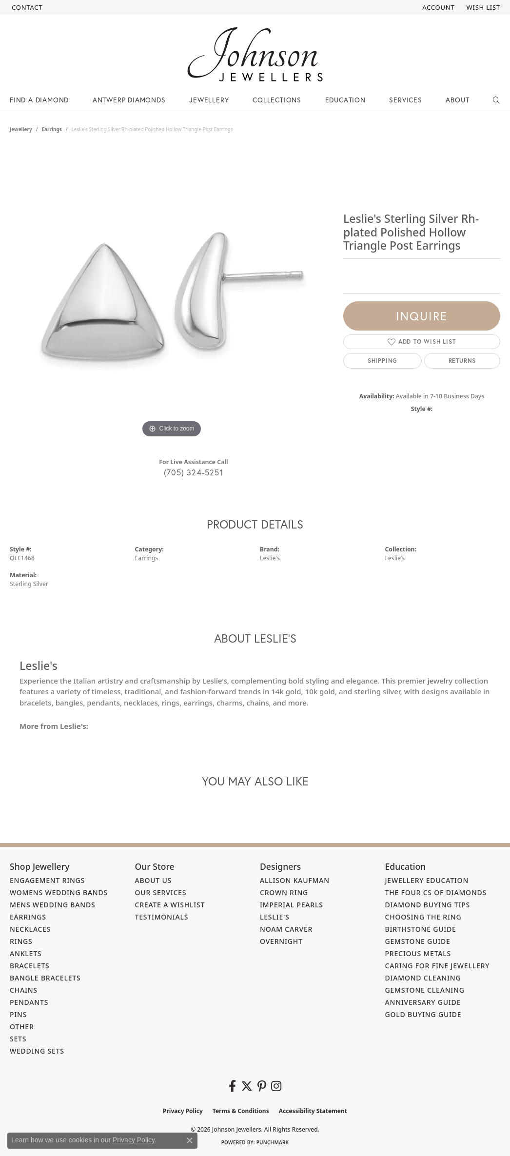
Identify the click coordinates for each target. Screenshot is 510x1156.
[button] (437, 7)
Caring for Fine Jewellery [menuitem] (437, 965)
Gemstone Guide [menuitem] (418, 941)
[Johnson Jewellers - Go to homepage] (255, 54)
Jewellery (209, 99)
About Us (153, 880)
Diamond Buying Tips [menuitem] (428, 904)
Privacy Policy (183, 1111)
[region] (171, 294)
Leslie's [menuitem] (275, 916)
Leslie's (270, 558)
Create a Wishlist (170, 904)
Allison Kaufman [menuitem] (295, 880)
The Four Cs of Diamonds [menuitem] (436, 892)
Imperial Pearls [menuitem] (291, 904)
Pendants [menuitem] (29, 1002)
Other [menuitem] (22, 1026)
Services (405, 99)
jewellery (21, 129)
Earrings (51, 129)
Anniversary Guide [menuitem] (423, 1002)
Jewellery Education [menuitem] (427, 880)
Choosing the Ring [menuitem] (423, 916)
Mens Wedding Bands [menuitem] (52, 904)
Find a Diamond (39, 99)
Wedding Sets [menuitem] (37, 1051)
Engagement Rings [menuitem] (47, 880)
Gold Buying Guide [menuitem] (423, 1014)
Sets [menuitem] (18, 1038)
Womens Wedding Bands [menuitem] (59, 892)
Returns (462, 360)
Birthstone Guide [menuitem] (420, 929)
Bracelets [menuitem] (30, 965)
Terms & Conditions (241, 1111)
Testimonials (162, 916)
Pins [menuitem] (18, 1014)
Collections (277, 99)
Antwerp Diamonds (129, 99)
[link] (26, 7)
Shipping (382, 360)
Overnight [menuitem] (281, 941)
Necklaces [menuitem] (30, 929)
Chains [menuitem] (24, 990)
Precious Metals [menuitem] (418, 953)
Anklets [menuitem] (25, 953)
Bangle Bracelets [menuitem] (45, 977)
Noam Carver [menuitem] (286, 929)
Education (345, 99)
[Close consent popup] (190, 1140)
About (457, 99)
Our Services (161, 892)
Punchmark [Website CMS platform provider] (272, 1142)
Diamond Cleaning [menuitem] (423, 977)
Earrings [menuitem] (28, 916)
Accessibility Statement (313, 1111)
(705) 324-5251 (193, 472)
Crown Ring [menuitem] (284, 892)
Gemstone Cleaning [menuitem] (425, 990)
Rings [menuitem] (21, 941)
